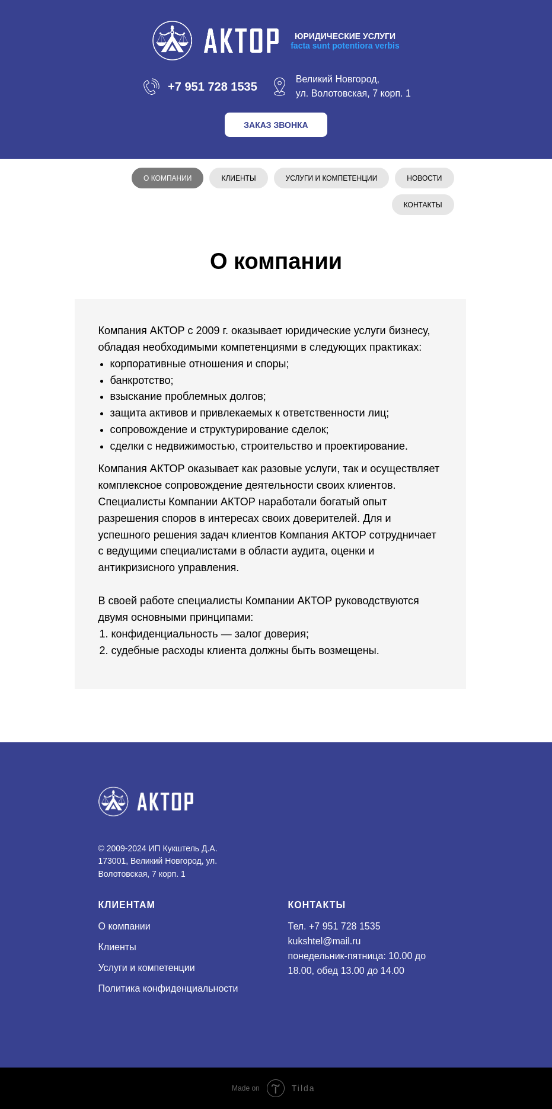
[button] (276, 124)
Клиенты (238, 178)
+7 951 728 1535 (345, 926)
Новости (424, 178)
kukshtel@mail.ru (324, 941)
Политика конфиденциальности (168, 988)
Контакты (423, 205)
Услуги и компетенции (332, 178)
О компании (167, 178)
